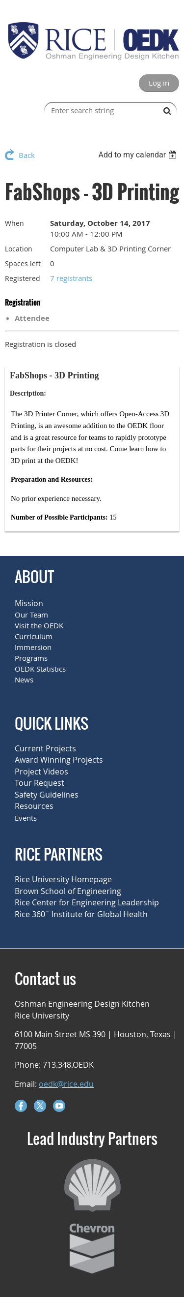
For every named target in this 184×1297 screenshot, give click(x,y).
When (14, 223)
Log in (159, 83)
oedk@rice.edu (66, 1084)
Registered (22, 278)
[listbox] (138, 155)
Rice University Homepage (63, 879)
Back (27, 155)
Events (26, 818)
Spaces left (23, 263)
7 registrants (71, 278)
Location (18, 248)
